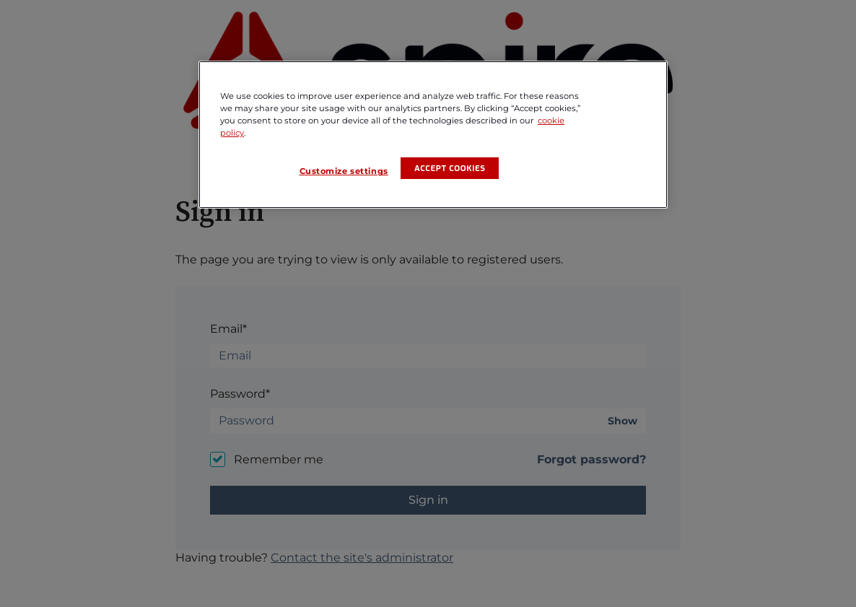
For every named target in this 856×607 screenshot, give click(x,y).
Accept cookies (450, 168)
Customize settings (344, 171)
